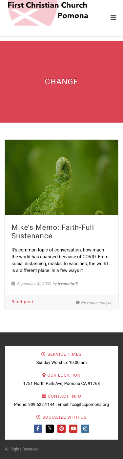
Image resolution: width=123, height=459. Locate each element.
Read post (22, 301)
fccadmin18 (68, 283)
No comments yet (94, 302)
